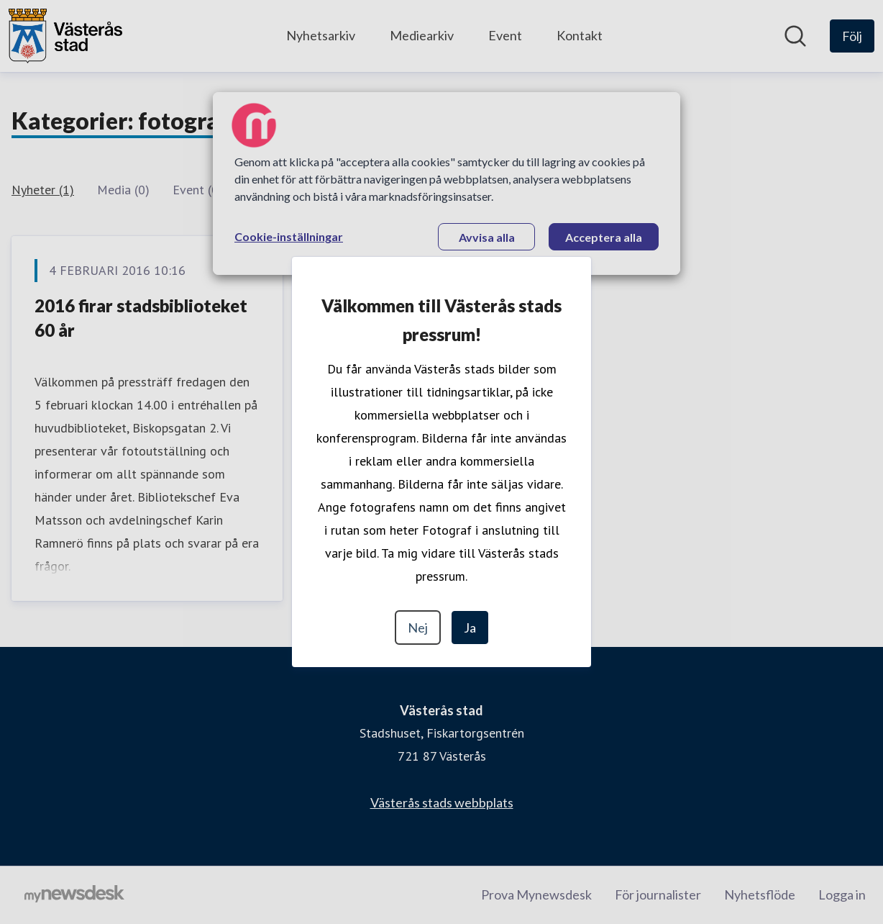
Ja (470, 627)
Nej (418, 627)
